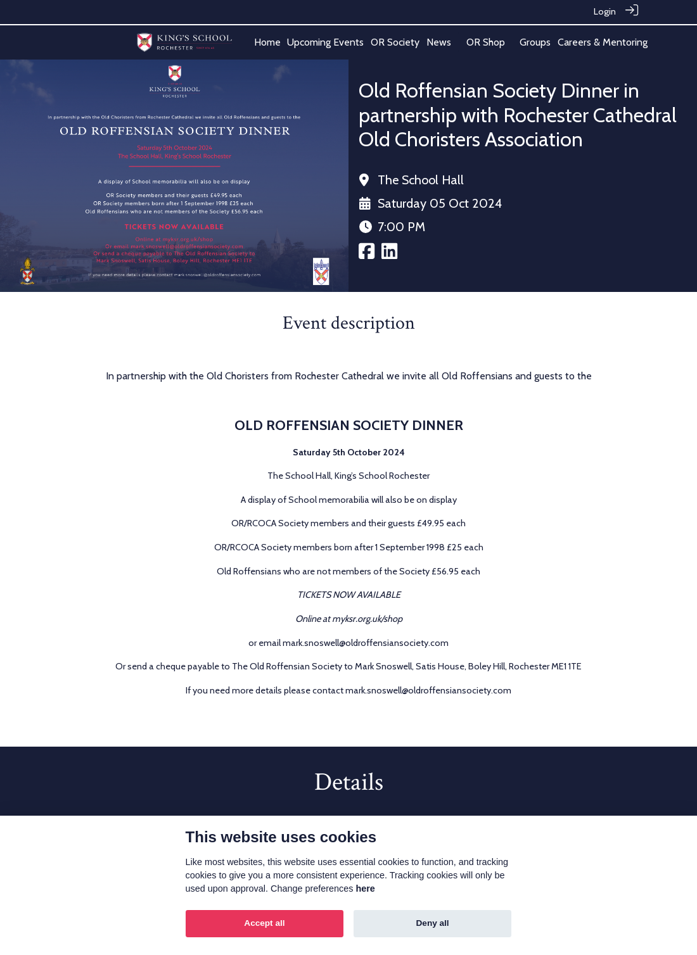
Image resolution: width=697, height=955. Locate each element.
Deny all (432, 923)
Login (605, 11)
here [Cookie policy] (364, 888)
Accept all (264, 923)
